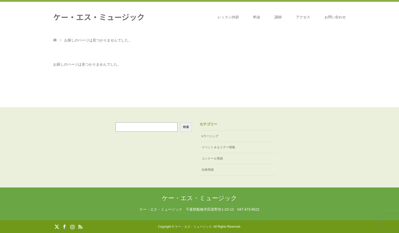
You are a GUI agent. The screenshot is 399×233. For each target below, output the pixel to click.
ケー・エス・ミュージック (99, 16)
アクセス (303, 17)
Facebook (64, 226)
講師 (278, 17)
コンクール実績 (212, 158)
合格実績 (208, 169)
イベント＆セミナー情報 (218, 147)
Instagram (72, 226)
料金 (256, 17)
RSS (80, 226)
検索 (186, 127)
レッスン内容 (228, 17)
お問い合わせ (335, 17)
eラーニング (210, 136)
